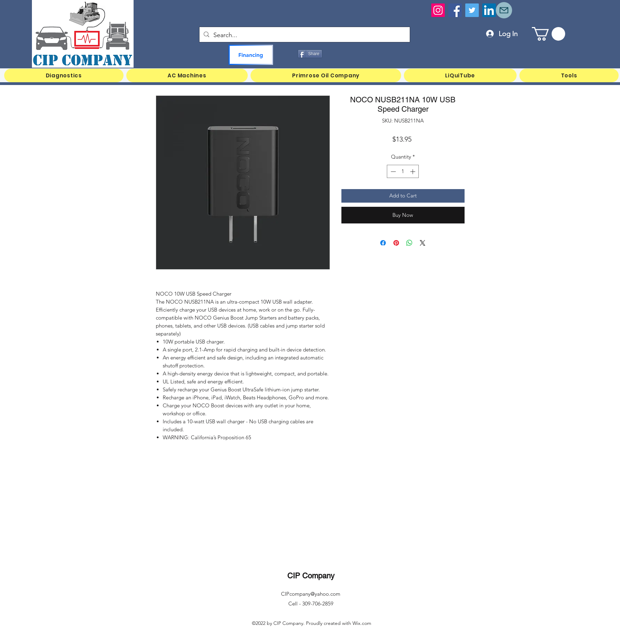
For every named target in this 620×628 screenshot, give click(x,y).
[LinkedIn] (489, 10)
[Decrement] (392, 171)
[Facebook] (455, 10)
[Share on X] (422, 243)
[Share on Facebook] (383, 243)
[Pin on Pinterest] (396, 243)
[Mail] (504, 10)
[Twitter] (472, 10)
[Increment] (413, 171)
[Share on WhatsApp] (409, 243)
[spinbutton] (403, 171)
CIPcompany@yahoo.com (310, 594)
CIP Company (310, 575)
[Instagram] (438, 10)
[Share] (310, 54)
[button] (548, 34)
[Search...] (304, 35)
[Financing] (251, 55)
